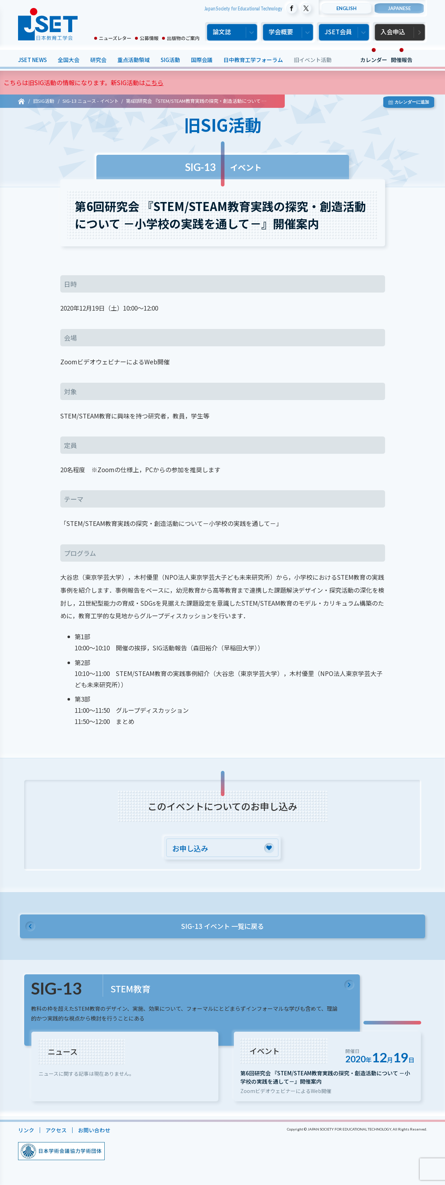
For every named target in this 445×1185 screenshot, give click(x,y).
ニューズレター (115, 38)
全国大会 (68, 59)
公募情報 (149, 38)
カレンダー (373, 59)
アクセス (56, 1133)
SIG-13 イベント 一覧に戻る (223, 927)
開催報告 (402, 59)
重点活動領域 (133, 59)
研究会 (98, 59)
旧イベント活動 (313, 59)
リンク (26, 1133)
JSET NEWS (32, 59)
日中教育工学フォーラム (253, 59)
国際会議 (202, 59)
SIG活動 (170, 59)
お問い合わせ (94, 1133)
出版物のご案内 (183, 38)
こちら (154, 82)
